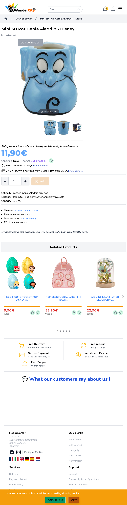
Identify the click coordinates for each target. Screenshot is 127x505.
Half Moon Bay (28, 218)
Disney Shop (75, 445)
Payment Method (18, 479)
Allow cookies (55, 499)
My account (75, 439)
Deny (74, 499)
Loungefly (74, 450)
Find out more (40, 165)
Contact (73, 474)
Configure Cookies (33, 452)
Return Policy (16, 484)
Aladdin (19, 210)
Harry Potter (75, 460)
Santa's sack (31, 210)
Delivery (13, 474)
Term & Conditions (78, 484)
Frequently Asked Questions (84, 479)
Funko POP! (75, 455)
